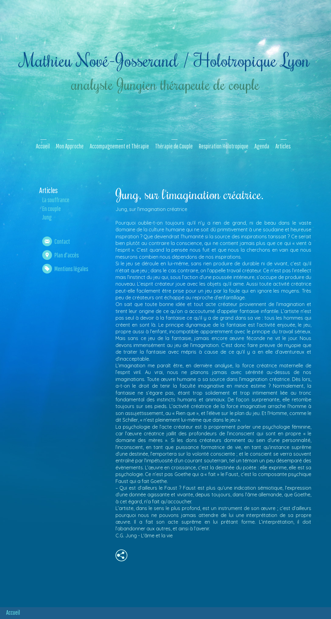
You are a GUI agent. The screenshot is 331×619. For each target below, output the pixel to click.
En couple (51, 208)
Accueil (43, 146)
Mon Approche (70, 146)
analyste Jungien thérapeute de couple (165, 84)
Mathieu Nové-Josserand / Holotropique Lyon (164, 59)
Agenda (261, 146)
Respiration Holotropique (223, 146)
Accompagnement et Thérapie (119, 146)
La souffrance (55, 199)
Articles (283, 146)
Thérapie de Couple (174, 146)
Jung (47, 217)
